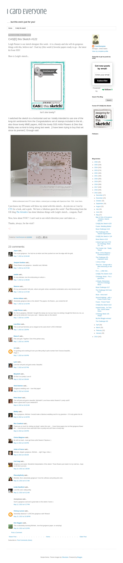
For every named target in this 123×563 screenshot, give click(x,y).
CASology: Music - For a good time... (103, 277)
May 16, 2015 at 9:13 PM (22, 528)
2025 (96, 165)
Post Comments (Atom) (24, 540)
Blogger (79, 557)
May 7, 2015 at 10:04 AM (22, 256)
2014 (96, 336)
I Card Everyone (27, 11)
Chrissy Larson (19, 511)
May (97, 215)
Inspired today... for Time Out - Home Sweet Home (103, 309)
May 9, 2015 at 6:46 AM (21, 455)
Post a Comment (16, 532)
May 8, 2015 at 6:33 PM (21, 443)
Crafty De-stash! (20, 28)
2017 (96, 187)
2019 (96, 181)
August (98, 206)
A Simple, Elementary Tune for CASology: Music (103, 282)
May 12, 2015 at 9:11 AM (22, 492)
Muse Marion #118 (102, 239)
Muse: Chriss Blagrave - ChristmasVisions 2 (103, 253)
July (97, 209)
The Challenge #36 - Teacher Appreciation (103, 233)
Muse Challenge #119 (103, 229)
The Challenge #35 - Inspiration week (102, 258)
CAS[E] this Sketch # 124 (104, 236)
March (98, 327)
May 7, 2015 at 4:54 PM (21, 355)
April (97, 325)
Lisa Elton (17, 324)
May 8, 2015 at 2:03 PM (21, 431)
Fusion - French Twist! (103, 302)
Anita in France (19, 449)
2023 (96, 170)
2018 (96, 184)
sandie (16, 274)
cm (15, 348)
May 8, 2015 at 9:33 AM (21, 391)
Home (10, 28)
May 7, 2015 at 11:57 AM (22, 292)
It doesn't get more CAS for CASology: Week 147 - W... (103, 243)
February (99, 330)
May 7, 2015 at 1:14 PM (21, 318)
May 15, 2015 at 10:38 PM (22, 516)
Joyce (16, 251)
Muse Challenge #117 (103, 287)
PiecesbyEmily (19, 475)
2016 (96, 190)
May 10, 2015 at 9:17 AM (22, 481)
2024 (96, 167)
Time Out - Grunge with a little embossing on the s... (104, 266)
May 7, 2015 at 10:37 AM (22, 268)
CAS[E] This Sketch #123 (104, 274)
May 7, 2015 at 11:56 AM (22, 280)
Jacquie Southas (19, 262)
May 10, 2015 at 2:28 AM (22, 469)
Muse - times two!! (101, 295)
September (100, 203)
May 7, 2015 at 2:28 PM (21, 330)
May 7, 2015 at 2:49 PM (21, 341)
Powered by (103, 89)
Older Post (83, 537)
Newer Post (12, 537)
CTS (10, 209)
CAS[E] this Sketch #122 (103, 305)
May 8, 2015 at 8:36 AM (21, 379)
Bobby (16, 411)
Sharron (16, 286)
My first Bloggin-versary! (103, 318)
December (99, 195)
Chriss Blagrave (19, 437)
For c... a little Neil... (102, 271)
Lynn (15, 362)
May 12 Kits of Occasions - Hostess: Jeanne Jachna (104, 219)
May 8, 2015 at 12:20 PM (22, 417)
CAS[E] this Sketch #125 (103, 223)
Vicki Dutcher (18, 386)
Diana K (16, 336)
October (99, 201)
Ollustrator (65, 557)
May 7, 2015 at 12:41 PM (22, 304)
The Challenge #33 (102, 321)
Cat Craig (17, 461)
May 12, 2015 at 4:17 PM (22, 504)
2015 (96, 193)
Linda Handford (19, 487)
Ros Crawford (18, 423)
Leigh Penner (18, 310)
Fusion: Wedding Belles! (103, 226)
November (99, 198)
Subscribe (102, 81)
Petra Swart (18, 398)
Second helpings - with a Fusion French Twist (103, 298)
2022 (96, 173)
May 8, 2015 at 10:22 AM (22, 405)
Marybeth (17, 374)
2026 (96, 162)
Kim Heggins (18, 523)
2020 (96, 179)
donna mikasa (18, 298)
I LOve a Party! (100, 262)
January (99, 333)
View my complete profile (100, 51)
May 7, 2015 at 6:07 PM (21, 367)
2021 (96, 176)
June (98, 212)
